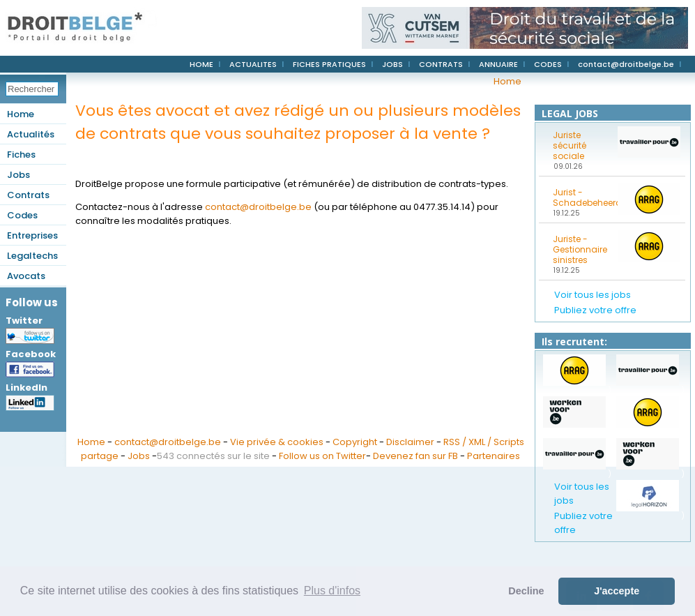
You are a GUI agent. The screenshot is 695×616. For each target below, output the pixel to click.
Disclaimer (410, 442)
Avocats (26, 276)
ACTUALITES (253, 64)
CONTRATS (441, 64)
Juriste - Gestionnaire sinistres (580, 249)
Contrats (28, 195)
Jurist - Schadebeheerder (581, 197)
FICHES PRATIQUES (329, 64)
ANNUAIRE (498, 64)
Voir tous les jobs (592, 294)
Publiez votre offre (595, 310)
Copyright (355, 442)
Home (20, 114)
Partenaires (493, 456)
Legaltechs (32, 255)
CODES (548, 64)
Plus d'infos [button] (332, 590)
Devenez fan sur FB (415, 456)
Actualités (30, 134)
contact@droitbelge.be (626, 64)
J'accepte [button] (616, 590)
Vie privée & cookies (276, 442)
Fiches (21, 154)
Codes (22, 215)
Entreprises (32, 235)
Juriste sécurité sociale (569, 145)
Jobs (18, 174)
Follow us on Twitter (322, 456)
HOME (201, 64)
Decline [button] (526, 590)
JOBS (392, 64)
